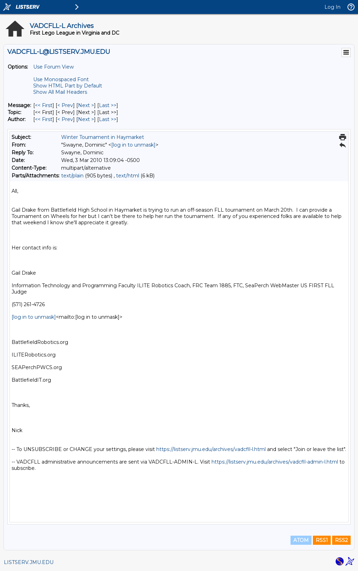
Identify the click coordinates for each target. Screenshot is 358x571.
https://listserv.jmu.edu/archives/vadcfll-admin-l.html (275, 462)
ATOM (301, 540)
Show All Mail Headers (60, 92)
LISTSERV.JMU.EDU (28, 562)
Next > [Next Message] (86, 105)
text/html (127, 175)
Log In (332, 7)
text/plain (72, 175)
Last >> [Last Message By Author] (107, 119)
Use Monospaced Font (61, 79)
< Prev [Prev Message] (65, 105)
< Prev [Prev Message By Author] (65, 119)
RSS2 (341, 540)
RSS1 (322, 540)
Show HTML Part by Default (67, 86)
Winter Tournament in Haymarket (102, 137)
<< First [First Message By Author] (43, 119)
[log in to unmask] (133, 145)
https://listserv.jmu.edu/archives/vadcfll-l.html (211, 449)
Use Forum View (53, 67)
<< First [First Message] (43, 105)
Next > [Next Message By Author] (86, 119)
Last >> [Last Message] (107, 105)
